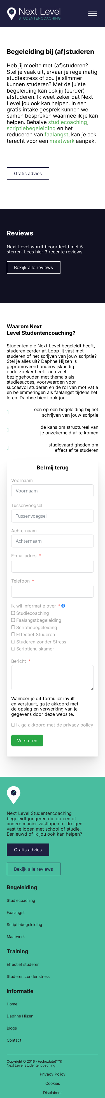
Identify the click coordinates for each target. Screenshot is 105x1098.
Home (12, 1004)
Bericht (18, 661)
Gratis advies (28, 173)
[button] (92, 13)
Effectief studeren (23, 964)
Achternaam (24, 530)
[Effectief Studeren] (13, 634)
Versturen (27, 740)
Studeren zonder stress (28, 976)
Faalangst (16, 912)
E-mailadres (23, 555)
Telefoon (20, 581)
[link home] (13, 794)
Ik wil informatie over (33, 606)
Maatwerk (16, 936)
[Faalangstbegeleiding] (13, 620)
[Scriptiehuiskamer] (13, 648)
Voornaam (22, 480)
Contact (14, 1040)
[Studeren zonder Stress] (13, 641)
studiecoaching (67, 122)
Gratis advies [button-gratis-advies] (28, 849)
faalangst (56, 134)
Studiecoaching (21, 900)
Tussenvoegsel (26, 505)
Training (17, 951)
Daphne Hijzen (20, 1016)
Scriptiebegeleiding (24, 924)
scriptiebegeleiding (31, 128)
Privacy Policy (53, 1074)
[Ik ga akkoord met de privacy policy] (13, 724)
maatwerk (62, 140)
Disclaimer (52, 1092)
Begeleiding (22, 887)
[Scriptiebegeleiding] (13, 627)
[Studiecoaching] (13, 613)
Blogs (12, 1028)
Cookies (52, 1083)
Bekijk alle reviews (33, 267)
